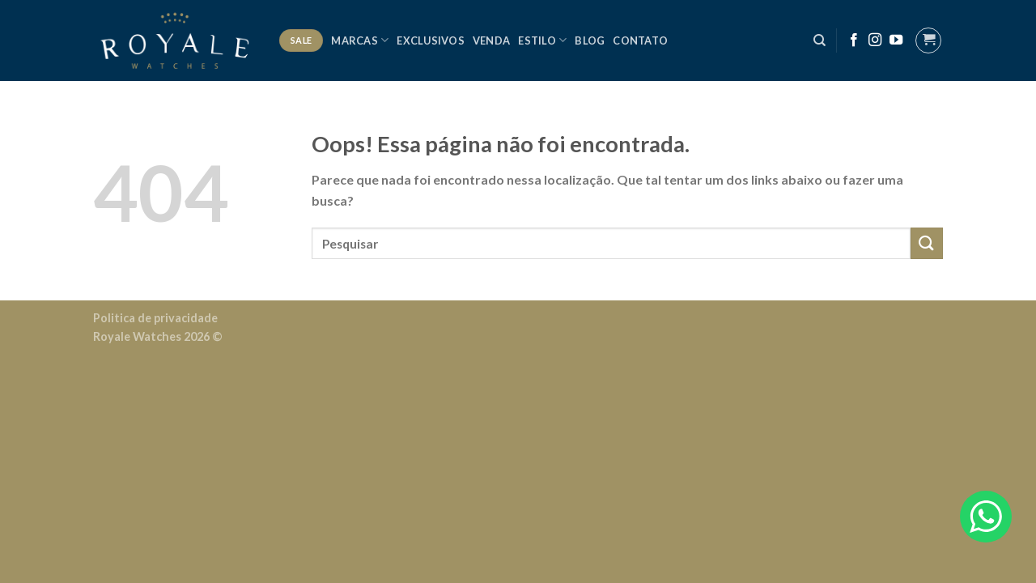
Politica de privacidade (155, 318)
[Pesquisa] (819, 40)
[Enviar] (927, 243)
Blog (590, 40)
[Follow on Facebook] (853, 40)
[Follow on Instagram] (874, 40)
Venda (491, 40)
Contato (640, 40)
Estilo (542, 40)
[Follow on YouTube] (896, 40)
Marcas (359, 40)
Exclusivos (431, 40)
